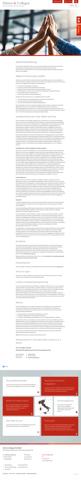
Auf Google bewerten (32, 473)
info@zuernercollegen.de (33, 357)
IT (68, 1)
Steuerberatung (8, 465)
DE (65, 1)
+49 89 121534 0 (31, 354)
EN (70, 1)
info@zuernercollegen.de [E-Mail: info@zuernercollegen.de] (10, 455)
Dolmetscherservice (23, 467)
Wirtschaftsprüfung (22, 465)
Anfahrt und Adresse (21, 473)
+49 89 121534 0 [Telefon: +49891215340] (7, 459)
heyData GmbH (59, 267)
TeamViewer (7, 469)
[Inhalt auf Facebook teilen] (5, 366)
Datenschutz (12, 473)
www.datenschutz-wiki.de (29, 254)
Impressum (5, 473)
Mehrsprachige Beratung (10, 467)
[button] (57, 1)
